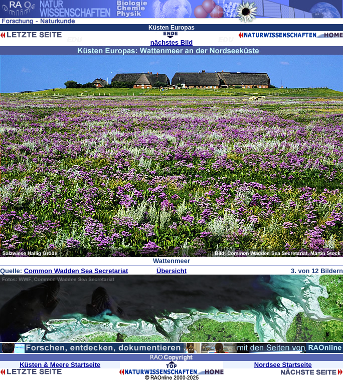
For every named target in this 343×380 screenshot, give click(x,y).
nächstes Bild (171, 42)
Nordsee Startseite (283, 364)
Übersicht (171, 271)
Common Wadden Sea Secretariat (76, 271)
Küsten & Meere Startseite (60, 364)
